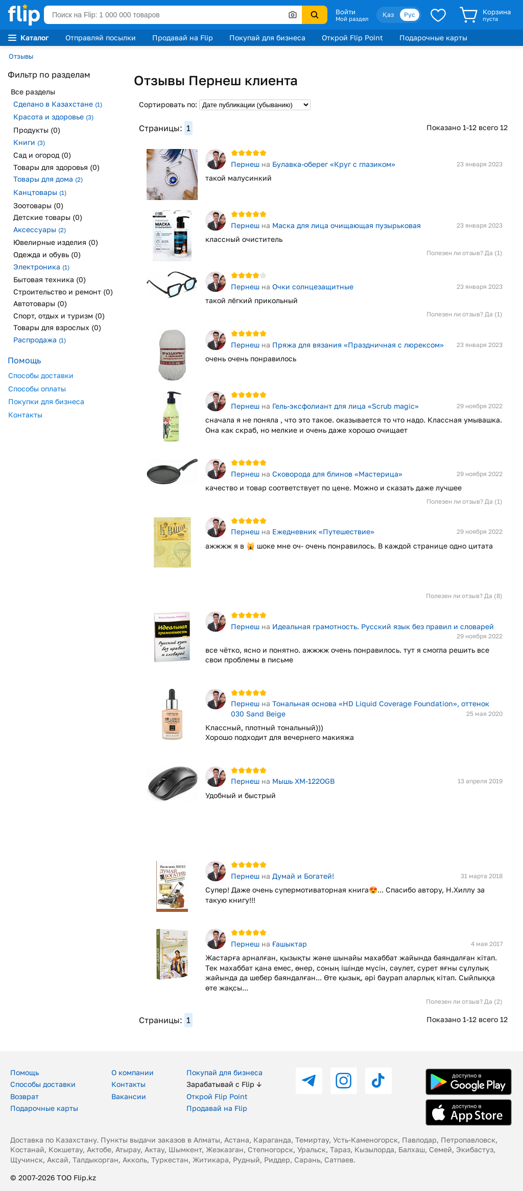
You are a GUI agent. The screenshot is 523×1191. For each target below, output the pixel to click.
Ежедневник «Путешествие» (323, 531)
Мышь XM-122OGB (303, 781)
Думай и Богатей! (303, 876)
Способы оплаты (37, 388)
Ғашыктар (289, 943)
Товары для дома (48, 179)
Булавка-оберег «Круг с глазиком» (333, 164)
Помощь (24, 1072)
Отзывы (21, 56)
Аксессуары (39, 229)
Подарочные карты (433, 37)
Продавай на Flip (182, 37)
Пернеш (245, 164)
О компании (132, 1072)
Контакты (25, 414)
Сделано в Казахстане (57, 104)
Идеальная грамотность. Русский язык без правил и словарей (383, 626)
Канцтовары (39, 192)
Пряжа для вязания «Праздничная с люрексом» (358, 344)
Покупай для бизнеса (267, 37)
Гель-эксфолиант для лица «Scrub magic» (345, 406)
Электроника (41, 266)
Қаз (388, 14)
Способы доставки (41, 375)
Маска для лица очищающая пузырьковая (346, 225)
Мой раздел (352, 19)
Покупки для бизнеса (46, 401)
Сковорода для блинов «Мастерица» (337, 473)
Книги (29, 142)
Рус (409, 14)
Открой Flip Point (352, 37)
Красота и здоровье (53, 116)
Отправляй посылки (100, 37)
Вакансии (128, 1096)
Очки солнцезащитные (312, 286)
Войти (345, 11)
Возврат (24, 1096)
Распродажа (39, 339)
